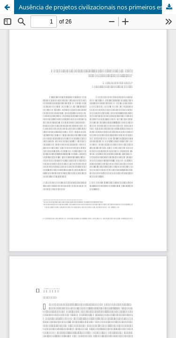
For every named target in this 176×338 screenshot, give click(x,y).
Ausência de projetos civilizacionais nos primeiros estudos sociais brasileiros (97, 7)
